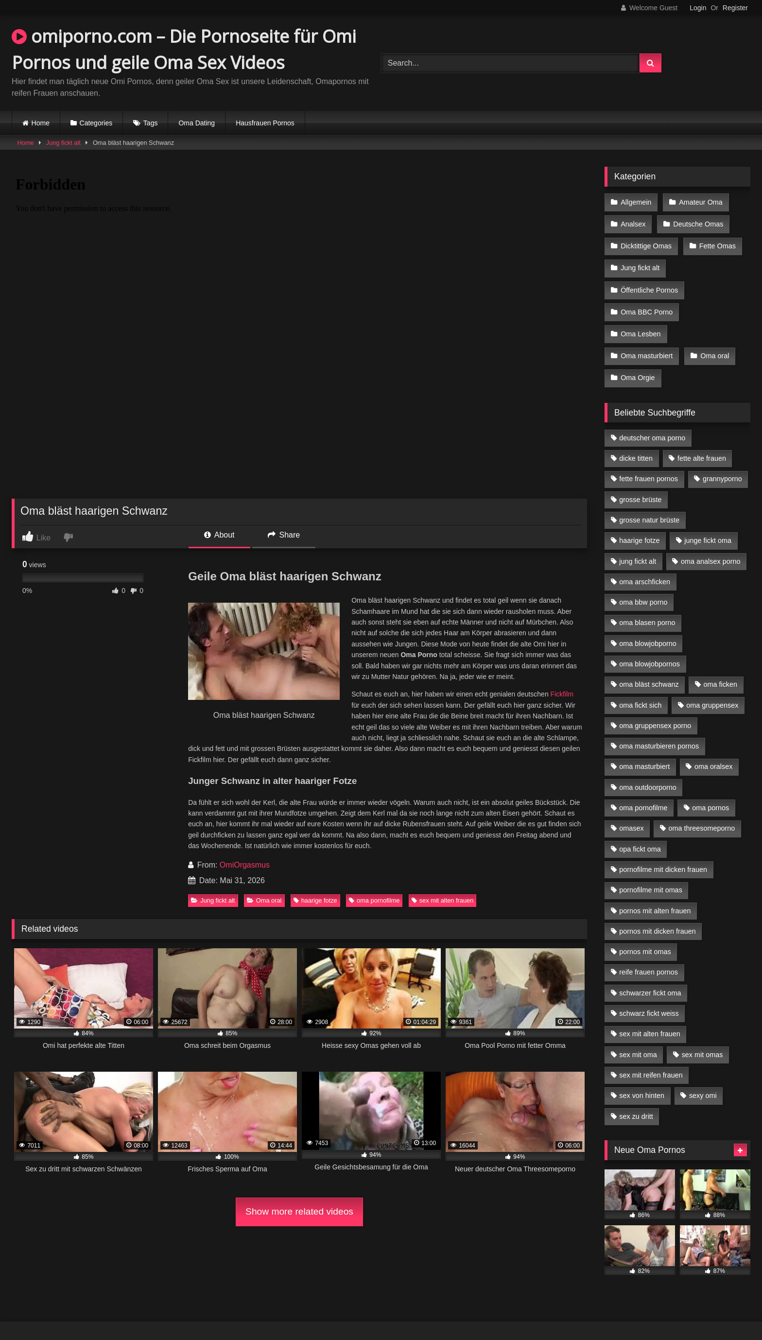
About (219, 535)
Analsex (633, 222)
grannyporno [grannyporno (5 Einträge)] (722, 466)
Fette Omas (716, 243)
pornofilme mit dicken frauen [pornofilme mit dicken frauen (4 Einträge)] (663, 857)
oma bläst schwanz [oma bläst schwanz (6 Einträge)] (648, 672)
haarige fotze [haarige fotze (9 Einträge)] (639, 528)
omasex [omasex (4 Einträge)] (631, 815)
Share (284, 535)
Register (735, 8)
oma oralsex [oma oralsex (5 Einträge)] (713, 754)
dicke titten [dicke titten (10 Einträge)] (636, 446)
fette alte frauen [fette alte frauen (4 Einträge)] (701, 446)
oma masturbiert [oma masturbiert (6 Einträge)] (644, 754)
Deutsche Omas (697, 222)
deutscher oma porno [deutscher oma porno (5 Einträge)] (652, 425)
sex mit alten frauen (443, 900)
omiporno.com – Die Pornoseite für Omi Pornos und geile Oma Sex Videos (184, 49)
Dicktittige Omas (646, 243)
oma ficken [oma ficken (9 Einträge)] (720, 672)
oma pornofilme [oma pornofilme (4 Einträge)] (643, 795)
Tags (150, 123)
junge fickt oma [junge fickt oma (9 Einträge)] (707, 528)
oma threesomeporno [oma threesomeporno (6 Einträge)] (701, 815)
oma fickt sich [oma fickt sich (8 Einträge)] (640, 692)
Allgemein (636, 202)
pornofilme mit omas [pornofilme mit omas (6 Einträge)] (650, 877)
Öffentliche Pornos (649, 284)
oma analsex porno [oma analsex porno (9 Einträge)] (710, 549)
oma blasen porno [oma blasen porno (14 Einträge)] (647, 610)
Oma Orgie (638, 366)
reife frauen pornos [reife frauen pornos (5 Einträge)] (648, 959)
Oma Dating (196, 123)
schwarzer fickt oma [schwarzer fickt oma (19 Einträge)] (650, 980)
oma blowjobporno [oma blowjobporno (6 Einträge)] (647, 631)
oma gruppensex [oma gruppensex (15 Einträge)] (712, 692)
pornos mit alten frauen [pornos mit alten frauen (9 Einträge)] (655, 898)
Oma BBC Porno (647, 304)
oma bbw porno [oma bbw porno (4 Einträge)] (643, 589)
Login (698, 8)
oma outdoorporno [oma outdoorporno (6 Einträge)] (647, 775)
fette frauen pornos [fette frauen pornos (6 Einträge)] (648, 466)
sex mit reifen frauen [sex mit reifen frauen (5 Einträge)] (650, 1062)
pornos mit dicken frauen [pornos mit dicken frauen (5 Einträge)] (657, 918)
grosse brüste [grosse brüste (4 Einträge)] (640, 487)
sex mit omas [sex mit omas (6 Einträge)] (702, 1042)
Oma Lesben (640, 325)
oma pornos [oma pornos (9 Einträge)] (710, 795)
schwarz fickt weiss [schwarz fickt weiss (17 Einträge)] (648, 1001)
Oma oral (264, 900)
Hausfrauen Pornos (265, 123)
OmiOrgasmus (245, 865)
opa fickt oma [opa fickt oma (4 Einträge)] (640, 836)
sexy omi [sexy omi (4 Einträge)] (703, 1083)
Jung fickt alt (63, 142)
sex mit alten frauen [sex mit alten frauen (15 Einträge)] (649, 1021)
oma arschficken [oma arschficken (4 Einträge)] (644, 569)
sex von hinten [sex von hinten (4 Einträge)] (641, 1083)
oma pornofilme (374, 900)
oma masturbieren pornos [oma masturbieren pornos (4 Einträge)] (659, 733)
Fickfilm (562, 694)
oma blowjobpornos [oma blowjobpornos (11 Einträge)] (649, 651)
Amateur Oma (700, 202)
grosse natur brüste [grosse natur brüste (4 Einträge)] (649, 507)
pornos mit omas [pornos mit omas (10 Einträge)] (645, 939)
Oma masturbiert (647, 345)
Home (41, 123)
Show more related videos (299, 1211)
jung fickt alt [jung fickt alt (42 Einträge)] (637, 549)
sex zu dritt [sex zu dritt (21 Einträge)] (636, 1104)
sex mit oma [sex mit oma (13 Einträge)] (638, 1042)
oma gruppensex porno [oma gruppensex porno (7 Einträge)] (655, 713)
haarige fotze (315, 900)
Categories (96, 123)
